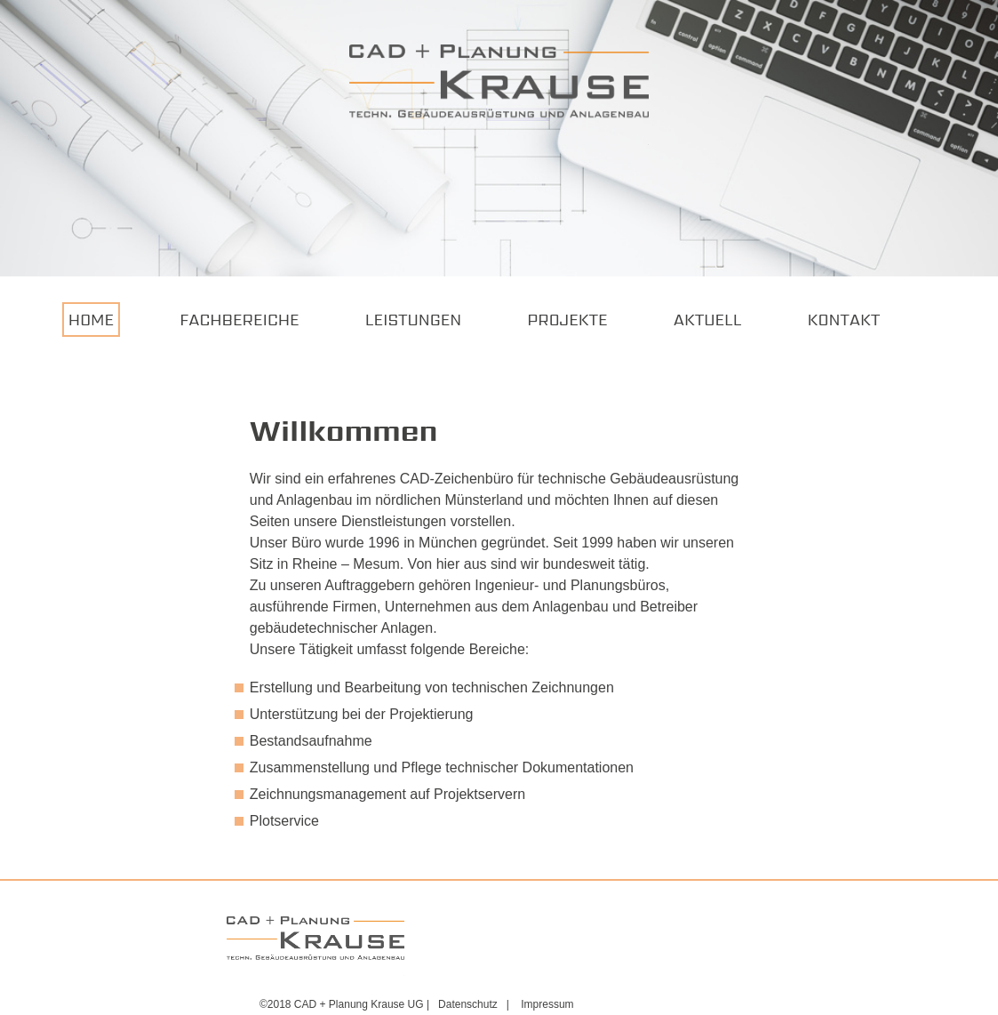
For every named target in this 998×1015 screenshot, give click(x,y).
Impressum (547, 1004)
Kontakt (844, 319)
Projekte (567, 319)
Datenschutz (468, 1004)
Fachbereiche (239, 319)
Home (91, 319)
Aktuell (708, 319)
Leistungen (413, 319)
